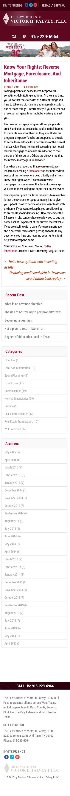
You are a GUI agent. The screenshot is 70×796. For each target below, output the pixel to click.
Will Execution (12, 429)
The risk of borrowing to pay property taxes (33, 312)
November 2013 (13, 590)
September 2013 (14, 605)
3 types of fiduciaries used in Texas (27, 336)
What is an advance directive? (23, 304)
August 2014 (11, 521)
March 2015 (11, 467)
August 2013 (11, 613)
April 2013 (10, 643)
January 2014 (12, 574)
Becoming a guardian (18, 320)
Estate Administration (17, 368)
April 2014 (10, 551)
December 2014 (13, 490)
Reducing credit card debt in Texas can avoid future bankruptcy (37, 275)
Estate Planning (13, 375)
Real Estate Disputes (16, 414)
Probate (9, 406)
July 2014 (10, 528)
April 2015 (10, 460)
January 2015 (12, 483)
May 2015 (10, 452)
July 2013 (10, 620)
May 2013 (10, 636)
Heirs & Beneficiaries (16, 398)
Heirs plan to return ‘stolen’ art (24, 328)
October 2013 (12, 597)
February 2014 (12, 567)
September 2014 (14, 513)
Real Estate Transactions (18, 421)
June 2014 (10, 536)
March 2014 (11, 559)
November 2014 (13, 498)
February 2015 (12, 475)
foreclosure (35, 171)
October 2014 (12, 506)
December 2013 (13, 582)
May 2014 (10, 544)
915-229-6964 (44, 36)
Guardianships (12, 391)
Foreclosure (32, 87)
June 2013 (10, 628)
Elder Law (9, 360)
